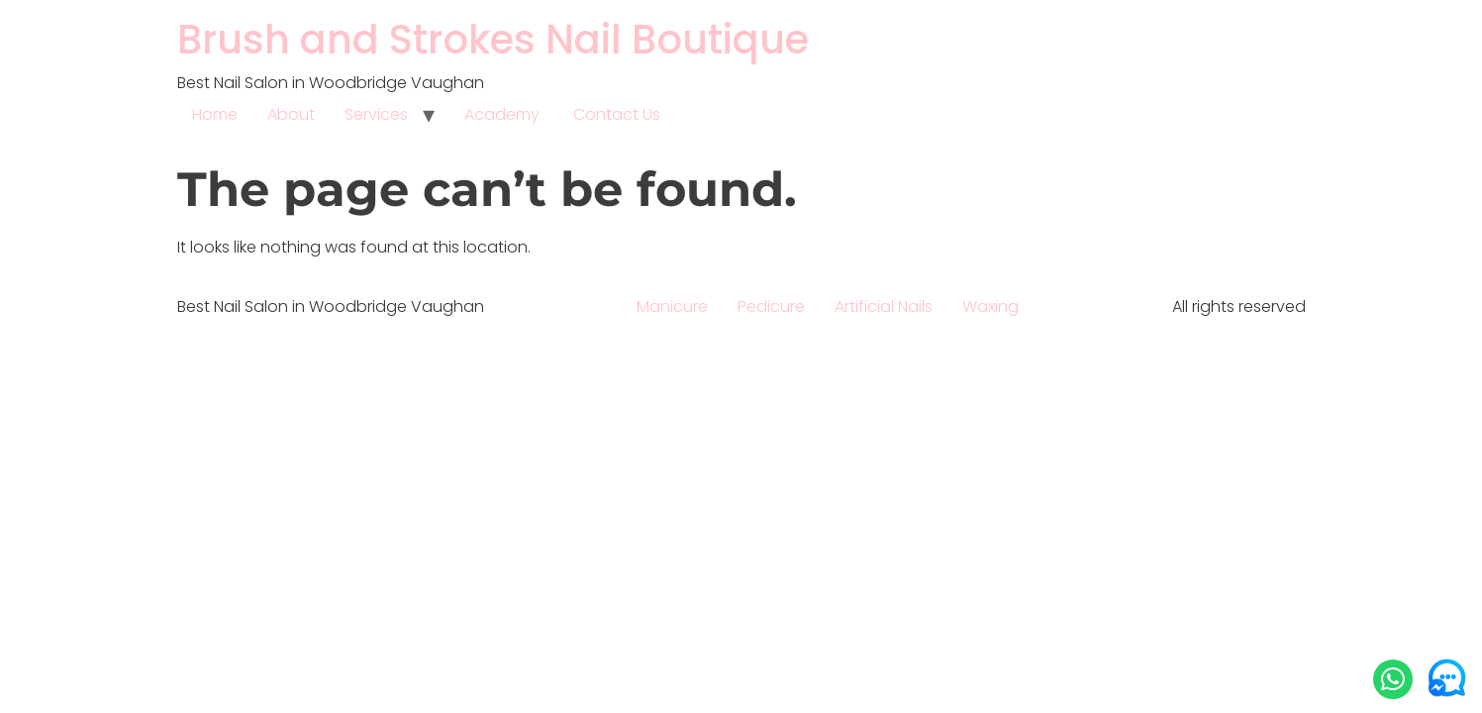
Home (215, 114)
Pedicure (771, 306)
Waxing (990, 306)
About (291, 114)
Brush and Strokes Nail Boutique (493, 39)
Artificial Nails (884, 306)
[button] (1393, 679)
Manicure (672, 306)
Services (376, 114)
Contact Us (616, 114)
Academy (503, 114)
